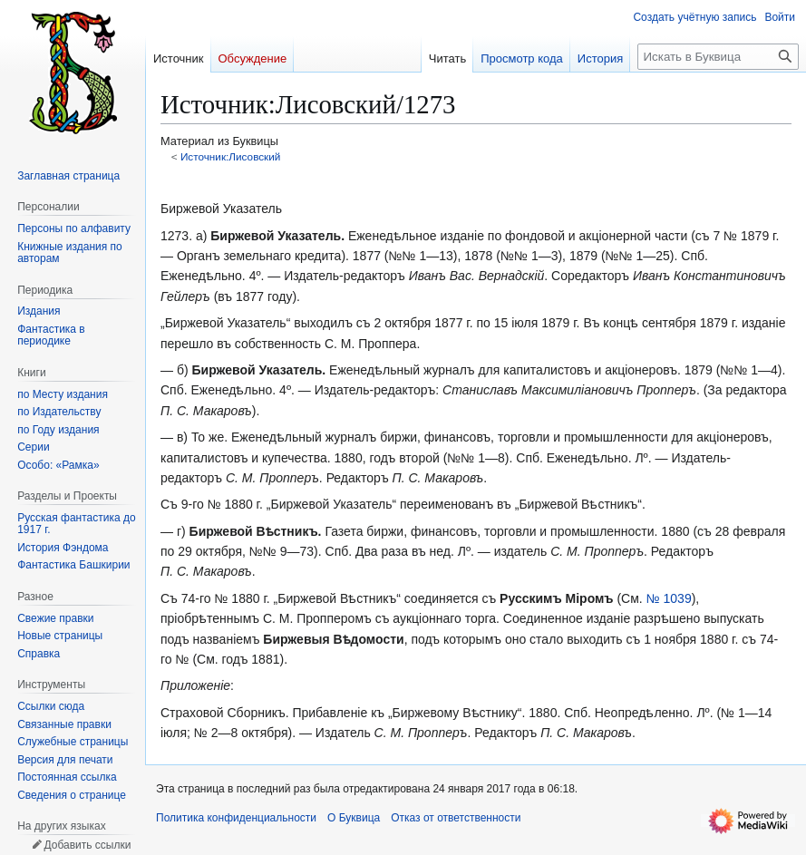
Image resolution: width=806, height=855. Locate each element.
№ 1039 (669, 598)
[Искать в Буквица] (718, 57)
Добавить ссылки (87, 845)
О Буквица (353, 817)
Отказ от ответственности (455, 817)
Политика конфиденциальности (236, 817)
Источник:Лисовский (230, 156)
